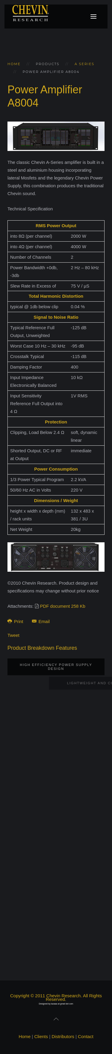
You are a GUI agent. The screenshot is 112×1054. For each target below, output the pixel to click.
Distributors (63, 1036)
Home (14, 64)
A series (84, 64)
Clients (41, 1036)
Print (15, 621)
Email (41, 621)
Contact (85, 1036)
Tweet (13, 635)
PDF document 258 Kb (62, 606)
